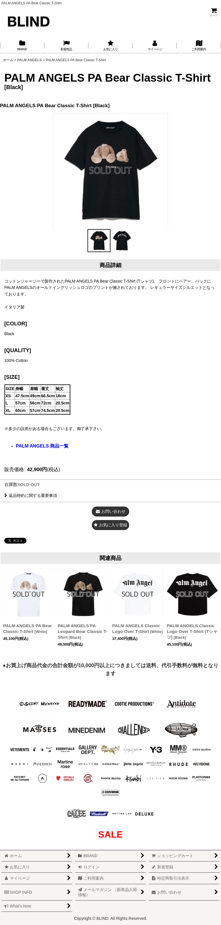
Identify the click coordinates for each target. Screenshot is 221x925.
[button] (98, 240)
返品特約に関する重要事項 (30, 495)
